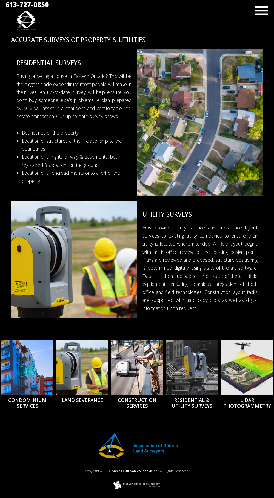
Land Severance (82, 400)
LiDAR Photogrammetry (247, 403)
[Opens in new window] (137, 457)
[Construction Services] (137, 367)
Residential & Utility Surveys (192, 403)
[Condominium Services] (27, 367)
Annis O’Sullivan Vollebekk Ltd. (135, 471)
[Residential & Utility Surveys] (192, 367)
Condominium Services (27, 403)
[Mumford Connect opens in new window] (137, 489)
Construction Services (137, 403)
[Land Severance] (82, 367)
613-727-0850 (27, 4)
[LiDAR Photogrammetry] (247, 367)
